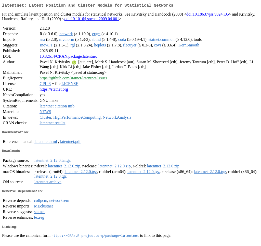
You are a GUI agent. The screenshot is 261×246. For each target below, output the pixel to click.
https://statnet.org (54, 90)
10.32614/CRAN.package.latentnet (68, 57)
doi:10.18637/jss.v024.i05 (207, 15)
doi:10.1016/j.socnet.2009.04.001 (91, 20)
